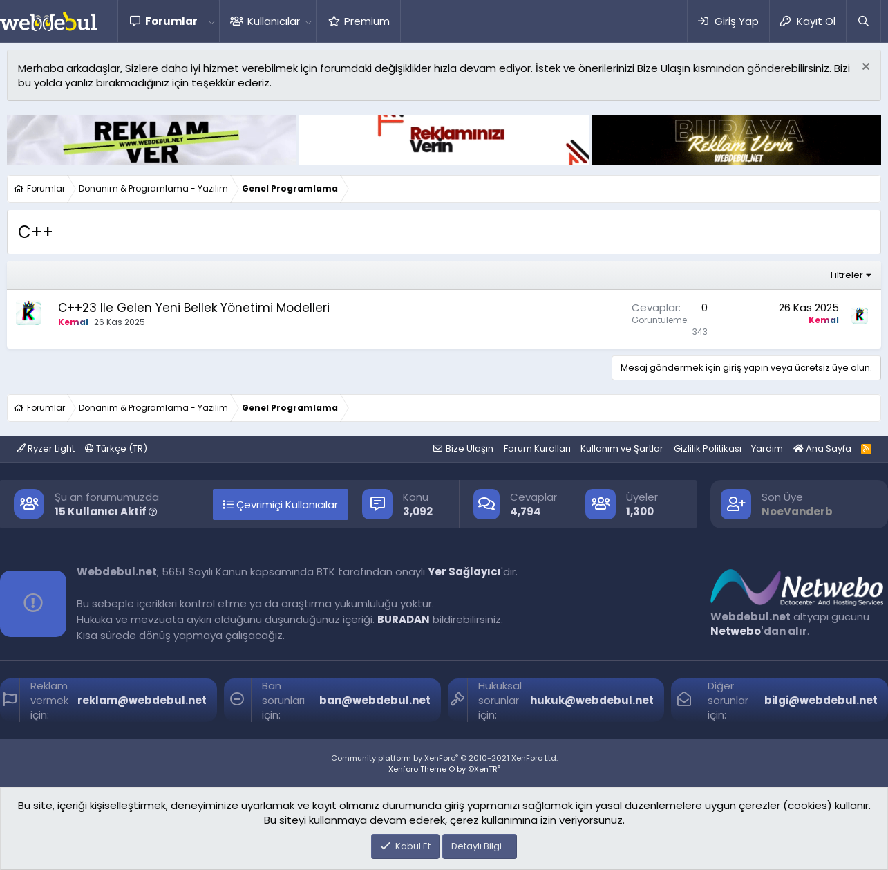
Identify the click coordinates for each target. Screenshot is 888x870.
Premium (367, 21)
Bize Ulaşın (469, 448)
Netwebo (735, 631)
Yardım (767, 448)
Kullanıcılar (273, 21)
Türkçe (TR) (116, 448)
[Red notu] (864, 68)
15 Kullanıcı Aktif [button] (106, 511)
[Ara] (863, 21)
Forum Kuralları (537, 448)
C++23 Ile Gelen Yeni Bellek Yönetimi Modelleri (194, 307)
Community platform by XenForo (444, 757)
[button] (211, 21)
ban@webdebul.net (375, 700)
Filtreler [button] (847, 274)
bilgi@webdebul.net (821, 700)
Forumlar (171, 21)
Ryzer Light (46, 448)
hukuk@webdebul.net (592, 700)
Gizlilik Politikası (707, 448)
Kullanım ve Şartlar (621, 448)
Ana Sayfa (822, 448)
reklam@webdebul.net (142, 700)
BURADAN (403, 619)
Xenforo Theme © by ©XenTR (444, 769)
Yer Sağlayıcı (464, 571)
